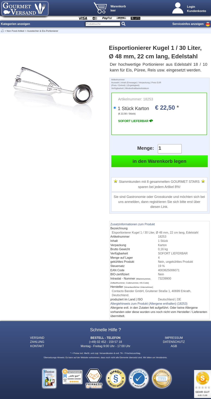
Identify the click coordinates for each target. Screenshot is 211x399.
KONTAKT (37, 346)
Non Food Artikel (15, 31)
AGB (174, 346)
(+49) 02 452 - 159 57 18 (105, 341)
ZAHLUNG (37, 341)
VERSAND (37, 337)
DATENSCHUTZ (174, 341)
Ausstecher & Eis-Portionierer (42, 31)
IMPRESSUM (174, 337)
